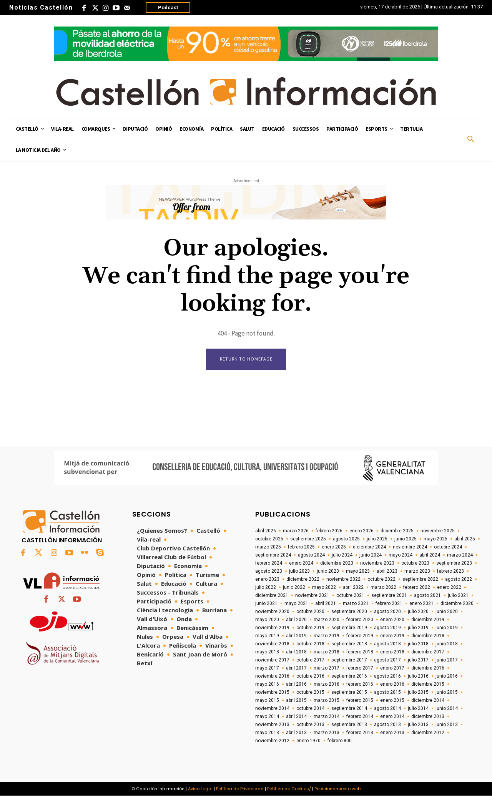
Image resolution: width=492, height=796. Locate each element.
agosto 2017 (387, 660)
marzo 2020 (326, 619)
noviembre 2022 (343, 579)
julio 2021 (458, 595)
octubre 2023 (415, 563)
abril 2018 (296, 652)
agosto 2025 (346, 539)
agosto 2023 (268, 571)
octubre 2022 (381, 579)
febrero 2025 (301, 547)
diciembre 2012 (427, 732)
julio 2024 (342, 555)
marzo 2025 (268, 547)
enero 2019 (392, 635)
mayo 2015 (267, 700)
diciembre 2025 (397, 530)
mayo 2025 (435, 539)
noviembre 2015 (272, 692)
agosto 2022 (458, 579)
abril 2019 (296, 635)
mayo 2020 (267, 619)
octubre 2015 (310, 692)
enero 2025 (334, 547)
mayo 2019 (267, 635)
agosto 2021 (427, 595)
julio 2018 (418, 643)
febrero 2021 (389, 603)
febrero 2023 (450, 571)
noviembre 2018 (272, 643)
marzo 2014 (326, 716)
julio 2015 (418, 692)
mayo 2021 (296, 603)
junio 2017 (446, 660)
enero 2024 (301, 563)
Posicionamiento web (337, 789)
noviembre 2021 (312, 595)
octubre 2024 (448, 547)
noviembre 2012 (272, 740)
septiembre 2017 (349, 660)
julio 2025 (377, 539)
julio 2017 (418, 660)
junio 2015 (446, 692)
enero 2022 (449, 587)
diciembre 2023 (336, 563)
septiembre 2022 (420, 579)
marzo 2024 (460, 555)
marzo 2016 (326, 684)
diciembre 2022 (302, 579)
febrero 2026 (329, 530)
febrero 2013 (359, 732)
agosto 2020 (387, 611)
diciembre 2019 (427, 619)
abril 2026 (265, 530)
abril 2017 (296, 668)
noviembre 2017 (272, 660)
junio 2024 (370, 555)
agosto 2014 (387, 708)
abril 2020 (296, 619)
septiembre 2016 (349, 676)
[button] (471, 139)
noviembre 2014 (272, 708)
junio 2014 (446, 708)
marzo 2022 (383, 587)
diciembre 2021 (271, 595)
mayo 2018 (267, 652)
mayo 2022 (324, 587)
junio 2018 (446, 643)
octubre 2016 (310, 676)
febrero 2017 (359, 668)
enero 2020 (392, 619)
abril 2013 (296, 732)
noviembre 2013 (272, 724)
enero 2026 (361, 530)
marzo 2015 (326, 700)
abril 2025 (464, 539)
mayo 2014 (267, 716)
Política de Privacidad (240, 789)
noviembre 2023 (377, 563)
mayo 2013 (267, 732)
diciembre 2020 (457, 603)
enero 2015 (392, 700)
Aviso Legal (200, 789)
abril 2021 (325, 603)
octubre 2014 (310, 708)
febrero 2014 (359, 716)
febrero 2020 (359, 619)
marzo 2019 (326, 635)
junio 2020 (446, 611)
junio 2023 (328, 571)
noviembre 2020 (272, 611)
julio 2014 (418, 708)
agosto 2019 (387, 627)
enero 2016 (392, 684)
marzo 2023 (417, 571)
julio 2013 (418, 724)
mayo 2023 (358, 571)
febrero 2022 (416, 587)
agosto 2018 (387, 643)
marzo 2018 (326, 652)
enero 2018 (392, 652)
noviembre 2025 (438, 530)
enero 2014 (392, 716)
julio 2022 (265, 587)
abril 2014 (296, 716)
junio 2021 (266, 603)
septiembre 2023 (454, 563)
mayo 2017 (267, 668)
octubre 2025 (269, 539)
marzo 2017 (326, 668)
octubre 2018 (310, 643)
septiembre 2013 (349, 724)
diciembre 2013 (427, 716)
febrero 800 (339, 740)
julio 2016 (418, 676)
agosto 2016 (387, 676)
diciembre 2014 (427, 700)
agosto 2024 (311, 555)
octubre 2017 (310, 660)
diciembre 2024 (369, 547)
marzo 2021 (356, 603)
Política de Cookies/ (289, 789)
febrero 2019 (359, 635)
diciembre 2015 (427, 684)
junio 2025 (405, 539)
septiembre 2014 (349, 708)
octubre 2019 (310, 627)
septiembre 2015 (349, 692)
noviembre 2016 (272, 676)
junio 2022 (294, 587)
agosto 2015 (387, 692)
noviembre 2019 (272, 627)
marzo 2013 (326, 732)
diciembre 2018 (427, 635)
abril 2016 (296, 684)
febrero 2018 (359, 652)
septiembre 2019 (349, 627)
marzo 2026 (296, 530)
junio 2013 (446, 724)
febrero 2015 (359, 700)
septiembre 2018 (349, 643)
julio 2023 (299, 571)
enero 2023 (267, 579)
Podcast (168, 7)
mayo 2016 (267, 684)
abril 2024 (429, 555)
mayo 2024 (400, 555)
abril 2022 (353, 587)
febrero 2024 (268, 563)
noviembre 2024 (410, 547)
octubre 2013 (310, 724)
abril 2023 (387, 571)
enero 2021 (421, 603)
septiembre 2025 (308, 539)
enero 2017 (392, 668)
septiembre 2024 (273, 555)
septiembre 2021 (389, 595)
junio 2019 (446, 627)
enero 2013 (392, 732)
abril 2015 (296, 700)
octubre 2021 (350, 595)
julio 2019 (418, 627)
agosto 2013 (387, 724)
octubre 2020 (310, 611)
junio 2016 (446, 676)
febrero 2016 (359, 684)
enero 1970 (308, 740)
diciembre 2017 (427, 652)
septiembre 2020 (349, 611)
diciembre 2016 (427, 668)
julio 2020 (418, 611)
